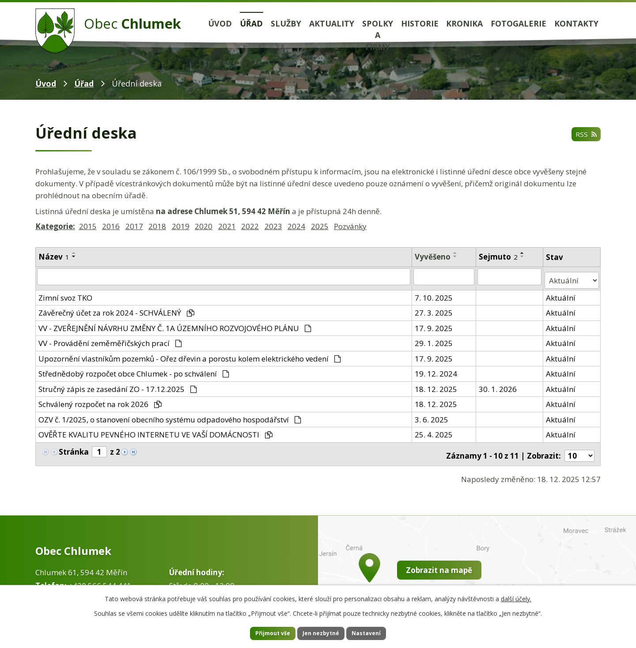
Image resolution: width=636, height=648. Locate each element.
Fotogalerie (518, 23)
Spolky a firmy (377, 35)
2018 (157, 226)
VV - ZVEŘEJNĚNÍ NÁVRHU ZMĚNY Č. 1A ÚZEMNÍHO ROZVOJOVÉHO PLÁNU (174, 324)
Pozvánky (350, 226)
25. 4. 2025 (435, 431)
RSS (584, 135)
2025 (320, 226)
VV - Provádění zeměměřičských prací (110, 339)
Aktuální (561, 293)
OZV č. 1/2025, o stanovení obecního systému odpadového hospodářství (169, 415)
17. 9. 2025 (435, 324)
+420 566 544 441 (99, 578)
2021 (227, 226)
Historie (420, 23)
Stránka (74, 448)
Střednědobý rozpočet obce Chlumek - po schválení (133, 370)
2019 (180, 226)
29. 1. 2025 (435, 339)
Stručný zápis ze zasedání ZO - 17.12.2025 (117, 385)
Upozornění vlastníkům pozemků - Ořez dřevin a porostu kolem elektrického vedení (189, 354)
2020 (203, 226)
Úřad (251, 23)
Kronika (464, 23)
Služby (286, 23)
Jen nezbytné (322, 632)
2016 (111, 226)
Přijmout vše (260, 632)
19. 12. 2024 (437, 370)
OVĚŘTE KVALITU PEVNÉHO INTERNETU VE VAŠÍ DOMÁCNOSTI (155, 431)
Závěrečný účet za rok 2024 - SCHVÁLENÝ (116, 309)
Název (53, 257)
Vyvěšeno (433, 257)
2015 (88, 226)
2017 (134, 226)
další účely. (516, 596)
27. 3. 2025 (435, 309)
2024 (296, 226)
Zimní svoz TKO (65, 293)
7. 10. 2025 (435, 293)
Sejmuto (498, 257)
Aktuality (331, 23)
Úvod (220, 23)
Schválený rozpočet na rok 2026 (100, 400)
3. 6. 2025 (432, 415)
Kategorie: (55, 226)
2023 (273, 226)
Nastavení (379, 632)
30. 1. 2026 (498, 385)
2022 (250, 226)
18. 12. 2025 (437, 385)
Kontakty (576, 23)
